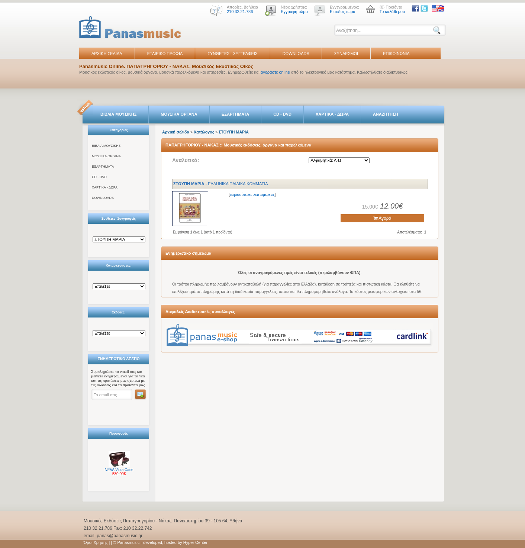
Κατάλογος (204, 132)
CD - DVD (282, 114)
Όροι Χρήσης (95, 542)
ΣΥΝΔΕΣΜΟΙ (346, 53)
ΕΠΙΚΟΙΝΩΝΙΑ (396, 53)
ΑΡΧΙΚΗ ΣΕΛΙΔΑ (106, 53)
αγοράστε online (275, 72)
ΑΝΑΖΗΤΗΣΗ (385, 114)
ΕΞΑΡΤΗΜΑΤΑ (235, 114)
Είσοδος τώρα (342, 11)
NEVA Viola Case (119, 470)
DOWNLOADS (296, 53)
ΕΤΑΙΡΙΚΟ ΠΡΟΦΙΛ (165, 53)
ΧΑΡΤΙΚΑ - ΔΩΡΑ (332, 114)
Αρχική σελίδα (175, 132)
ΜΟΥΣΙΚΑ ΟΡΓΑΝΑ (179, 114)
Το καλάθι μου (392, 11)
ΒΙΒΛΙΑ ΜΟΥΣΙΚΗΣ (118, 114)
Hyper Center (195, 542)
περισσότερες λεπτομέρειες (252, 195)
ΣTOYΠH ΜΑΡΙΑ (234, 132)
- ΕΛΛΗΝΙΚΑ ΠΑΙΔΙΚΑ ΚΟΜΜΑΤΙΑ (220, 183)
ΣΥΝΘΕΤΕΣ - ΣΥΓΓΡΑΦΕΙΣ (232, 53)
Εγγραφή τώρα (294, 11)
